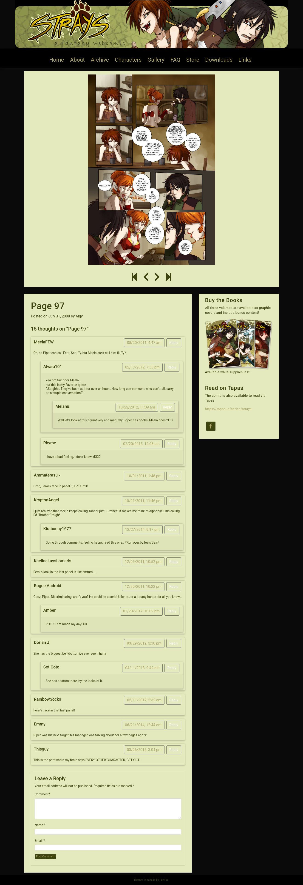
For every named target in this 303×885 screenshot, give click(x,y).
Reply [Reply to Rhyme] (171, 444)
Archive (100, 60)
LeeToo (164, 880)
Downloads (218, 60)
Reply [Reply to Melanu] (167, 407)
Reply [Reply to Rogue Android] (173, 586)
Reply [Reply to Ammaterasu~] (173, 476)
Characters (128, 60)
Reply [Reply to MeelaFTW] (173, 342)
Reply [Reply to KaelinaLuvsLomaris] (173, 562)
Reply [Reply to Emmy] (173, 725)
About (77, 60)
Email (39, 840)
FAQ (175, 60)
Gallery (155, 60)
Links (245, 60)
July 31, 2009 (59, 316)
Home (56, 60)
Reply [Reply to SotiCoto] (171, 668)
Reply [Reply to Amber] (171, 611)
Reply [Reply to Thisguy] (173, 750)
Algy (79, 316)
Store (192, 60)
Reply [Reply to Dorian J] (173, 643)
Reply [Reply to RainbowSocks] (173, 700)
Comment (42, 794)
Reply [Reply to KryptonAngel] (173, 501)
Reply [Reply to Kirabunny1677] (171, 529)
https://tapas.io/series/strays (228, 409)
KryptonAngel (46, 499)
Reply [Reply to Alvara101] (171, 367)
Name (39, 825)
